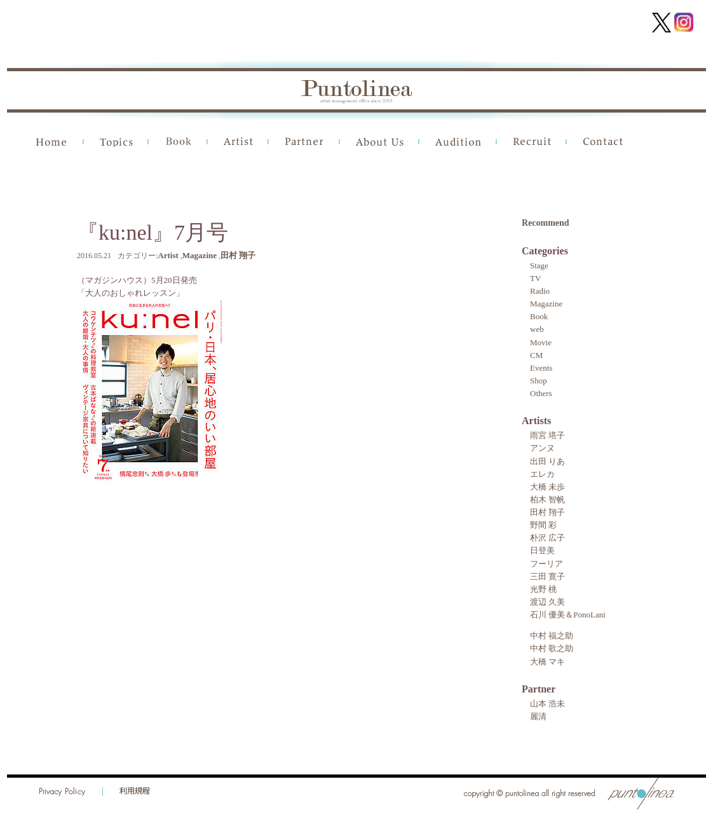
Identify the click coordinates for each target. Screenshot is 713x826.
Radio (540, 291)
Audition (458, 142)
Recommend (545, 223)
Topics (116, 142)
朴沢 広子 (547, 537)
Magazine (199, 255)
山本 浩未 (547, 703)
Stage (539, 265)
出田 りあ (547, 461)
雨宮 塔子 (547, 435)
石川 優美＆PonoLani (568, 614)
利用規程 (135, 791)
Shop (538, 380)
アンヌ (542, 448)
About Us (380, 142)
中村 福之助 (551, 635)
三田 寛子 (547, 576)
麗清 (538, 716)
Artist (238, 142)
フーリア (546, 563)
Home (52, 142)
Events (541, 368)
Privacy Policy (62, 791)
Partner (304, 142)
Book (178, 142)
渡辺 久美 (547, 602)
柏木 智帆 (547, 499)
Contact (603, 142)
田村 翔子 (238, 255)
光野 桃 (543, 589)
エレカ (542, 474)
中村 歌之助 (551, 648)
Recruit (532, 142)
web (537, 329)
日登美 (542, 550)
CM (536, 355)
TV (535, 278)
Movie (541, 342)
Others (541, 393)
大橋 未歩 (547, 487)
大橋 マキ (547, 661)
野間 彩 (543, 525)
